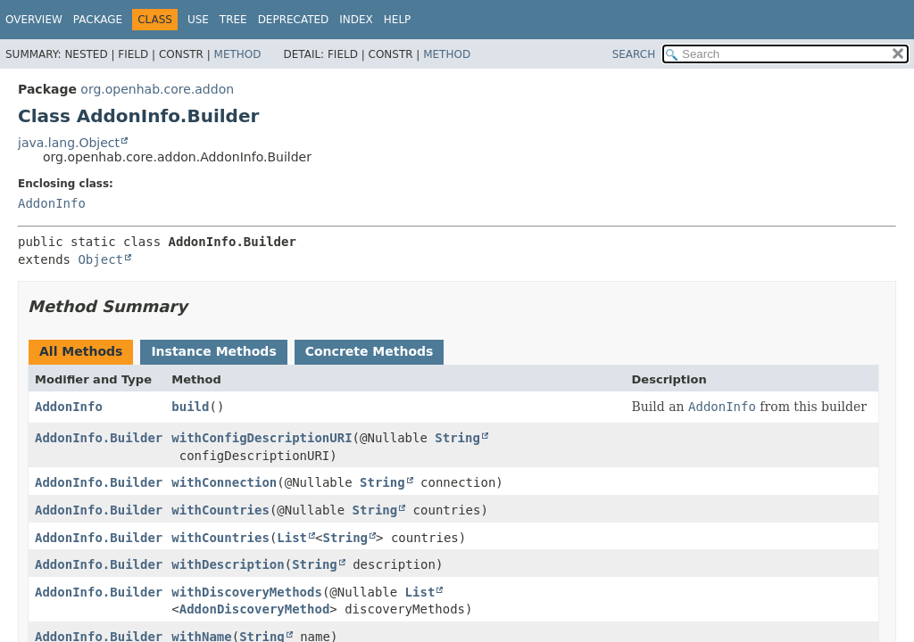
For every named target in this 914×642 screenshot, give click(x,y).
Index (356, 19)
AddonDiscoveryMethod (254, 609)
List (292, 538)
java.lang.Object (69, 143)
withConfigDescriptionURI (261, 438)
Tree (233, 19)
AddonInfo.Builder (98, 438)
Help (397, 19)
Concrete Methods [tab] (369, 351)
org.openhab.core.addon (157, 89)
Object (100, 259)
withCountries (220, 510)
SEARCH (634, 54)
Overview (33, 19)
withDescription (227, 564)
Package (97, 19)
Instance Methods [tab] (213, 351)
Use (198, 19)
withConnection (224, 482)
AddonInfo (52, 203)
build (190, 406)
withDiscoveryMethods (246, 592)
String (457, 438)
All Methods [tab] (80, 351)
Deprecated (293, 19)
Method (238, 54)
